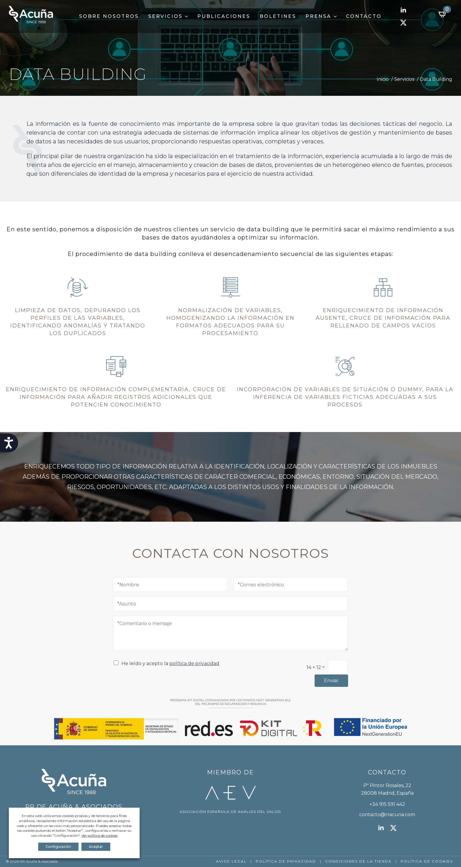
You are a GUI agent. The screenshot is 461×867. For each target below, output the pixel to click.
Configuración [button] (58, 846)
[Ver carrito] (443, 14)
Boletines (278, 16)
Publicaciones (223, 16)
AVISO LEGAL (231, 861)
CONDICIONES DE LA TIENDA (358, 861)
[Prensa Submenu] (336, 16)
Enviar (331, 680)
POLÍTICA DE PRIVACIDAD (286, 861)
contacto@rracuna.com (387, 814)
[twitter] (403, 22)
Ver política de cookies (99, 835)
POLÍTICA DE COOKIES (427, 861)
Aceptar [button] (96, 846)
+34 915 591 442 (387, 804)
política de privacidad (194, 663)
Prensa (318, 16)
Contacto (364, 16)
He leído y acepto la (170, 663)
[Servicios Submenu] (188, 16)
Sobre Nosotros (109, 16)
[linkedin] (403, 10)
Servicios (165, 16)
